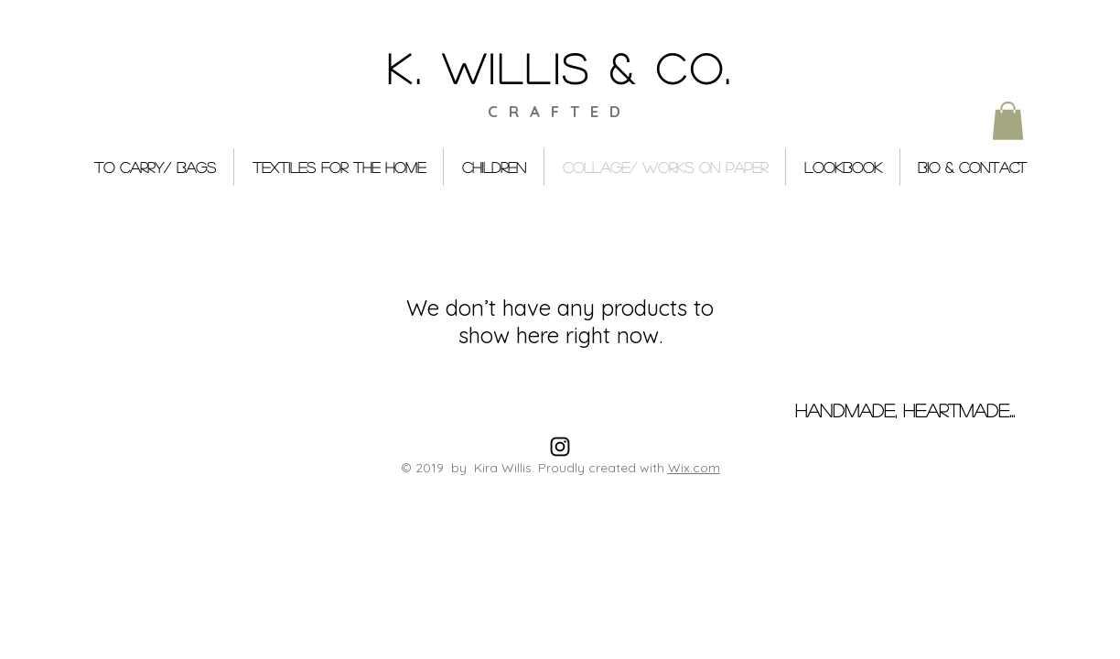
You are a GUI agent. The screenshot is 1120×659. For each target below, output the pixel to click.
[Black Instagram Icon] (560, 446)
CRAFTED (559, 111)
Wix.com (694, 467)
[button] (1008, 121)
